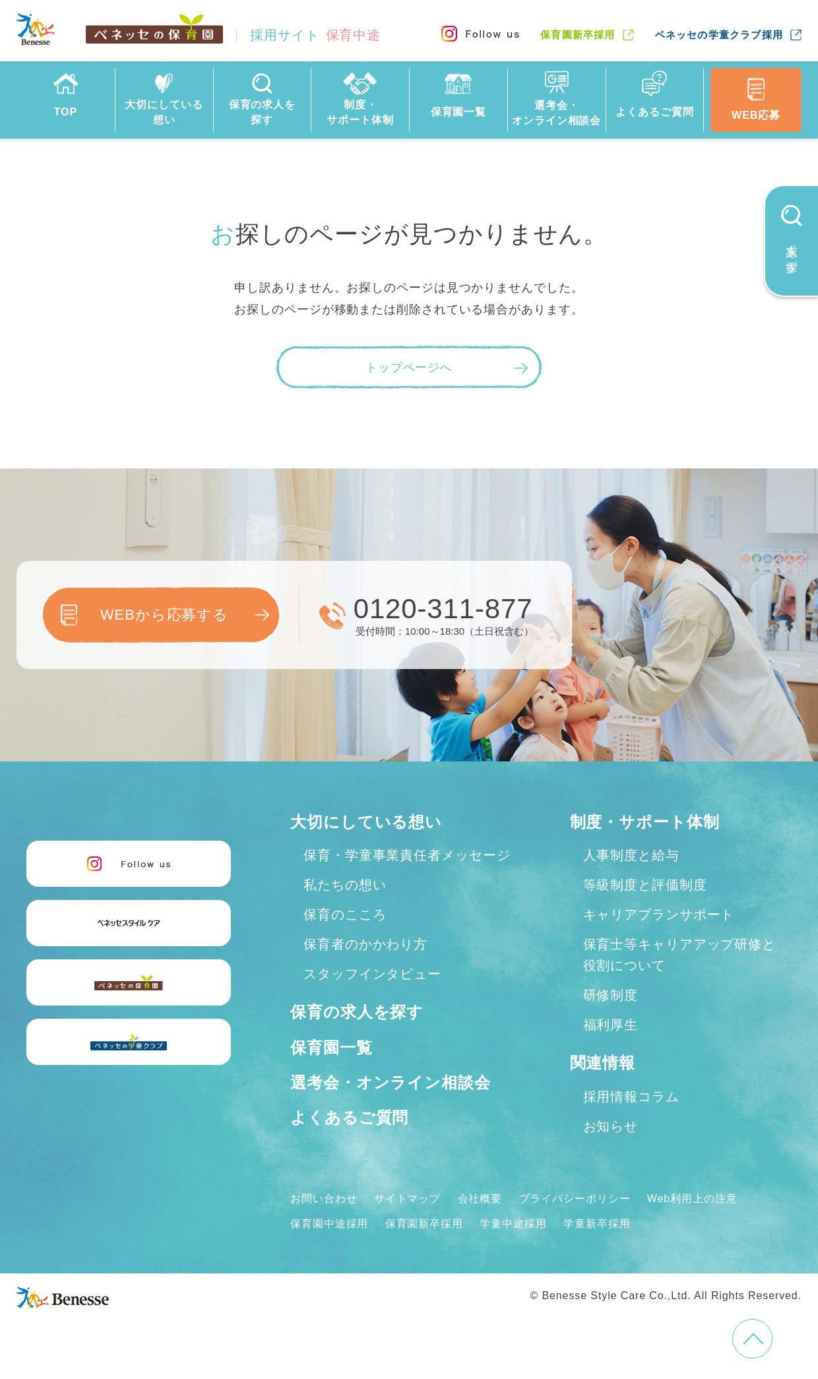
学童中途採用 (513, 1223)
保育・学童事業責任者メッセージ (407, 855)
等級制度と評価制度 (645, 885)
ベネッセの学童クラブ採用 (719, 34)
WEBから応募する (164, 614)
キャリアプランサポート (659, 914)
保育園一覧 (331, 1047)
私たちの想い (344, 885)
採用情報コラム (631, 1096)
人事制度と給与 (631, 855)
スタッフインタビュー (372, 974)
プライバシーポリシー (575, 1198)
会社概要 (480, 1198)
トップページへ (409, 367)
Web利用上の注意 (692, 1198)
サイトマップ (407, 1198)
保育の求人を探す (357, 1012)
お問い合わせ (323, 1198)
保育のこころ (344, 914)
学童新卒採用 (596, 1223)
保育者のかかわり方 (365, 944)
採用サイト (315, 35)
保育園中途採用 (329, 1223)
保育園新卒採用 (577, 34)
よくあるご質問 (349, 1117)
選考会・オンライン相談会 (390, 1082)
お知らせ (611, 1126)
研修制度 (611, 995)
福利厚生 (611, 1024)
